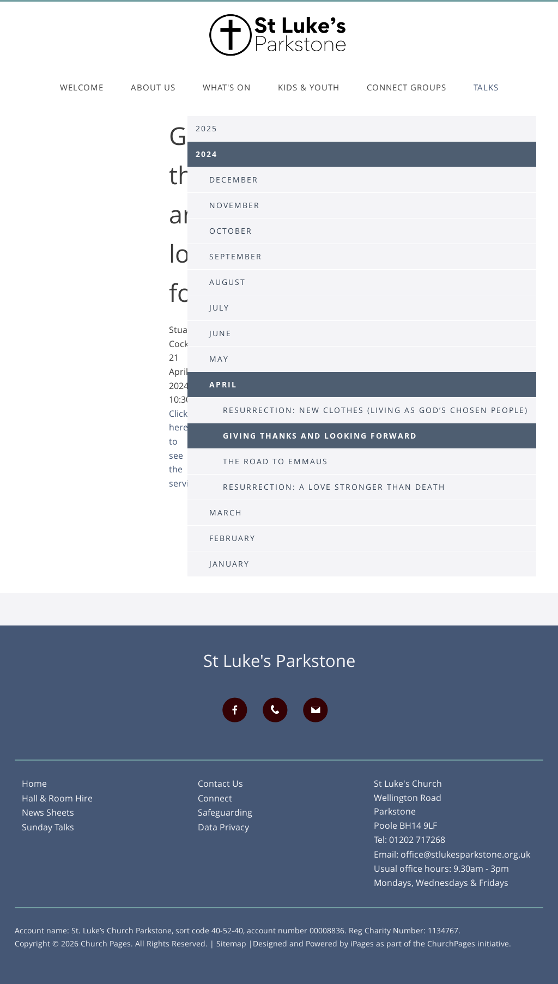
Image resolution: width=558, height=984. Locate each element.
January (229, 563)
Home (34, 783)
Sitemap (231, 943)
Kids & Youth (308, 87)
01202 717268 (417, 840)
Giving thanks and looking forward (320, 435)
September (235, 256)
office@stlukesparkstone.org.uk (465, 854)
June (220, 333)
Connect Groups (406, 87)
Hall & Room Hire (57, 798)
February (232, 538)
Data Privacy (223, 827)
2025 (206, 128)
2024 (206, 154)
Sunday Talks (48, 827)
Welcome (82, 87)
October (230, 231)
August (227, 282)
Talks (486, 87)
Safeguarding (225, 812)
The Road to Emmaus (275, 461)
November (234, 205)
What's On (227, 87)
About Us (153, 87)
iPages (362, 943)
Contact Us (220, 783)
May (219, 359)
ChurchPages (451, 943)
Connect (215, 798)
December (233, 179)
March (225, 512)
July (219, 307)
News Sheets (48, 812)
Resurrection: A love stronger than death (334, 487)
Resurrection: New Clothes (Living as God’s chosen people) (375, 410)
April (223, 384)
